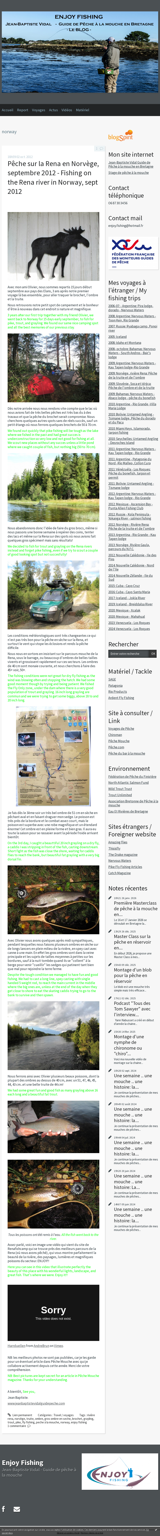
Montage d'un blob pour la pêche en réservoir (133, 975)
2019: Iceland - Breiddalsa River (130, 604)
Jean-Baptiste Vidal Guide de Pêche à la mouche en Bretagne (130, 164)
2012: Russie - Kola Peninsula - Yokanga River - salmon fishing (129, 516)
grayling (88, 1419)
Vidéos (66, 110)
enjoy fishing (79, 1422)
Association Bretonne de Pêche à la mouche (133, 803)
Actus (53, 110)
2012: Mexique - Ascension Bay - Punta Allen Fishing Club (130, 506)
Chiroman (115, 735)
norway (64, 1422)
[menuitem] (9, 110)
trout (11, 1422)
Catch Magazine (119, 873)
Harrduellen (16, 1346)
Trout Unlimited (120, 795)
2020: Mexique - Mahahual (126, 616)
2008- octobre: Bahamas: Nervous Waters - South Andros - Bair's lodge (132, 353)
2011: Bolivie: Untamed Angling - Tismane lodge (131, 485)
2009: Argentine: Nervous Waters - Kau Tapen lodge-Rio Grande (132, 365)
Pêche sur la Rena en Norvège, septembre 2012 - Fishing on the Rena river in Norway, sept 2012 (53, 177)
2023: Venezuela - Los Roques (129, 623)
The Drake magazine (123, 854)
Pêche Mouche (119, 741)
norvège (20, 1419)
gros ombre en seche (57, 1419)
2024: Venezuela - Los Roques (129, 629)
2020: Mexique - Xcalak (124, 610)
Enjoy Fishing (22, 1462)
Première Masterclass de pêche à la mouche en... (136, 908)
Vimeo (58, 1346)
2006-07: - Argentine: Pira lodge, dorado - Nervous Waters (130, 308)
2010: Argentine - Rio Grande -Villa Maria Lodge (132, 406)
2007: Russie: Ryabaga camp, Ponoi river (132, 328)
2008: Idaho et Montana (124, 342)
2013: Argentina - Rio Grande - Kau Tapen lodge (132, 537)
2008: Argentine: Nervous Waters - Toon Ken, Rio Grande (132, 318)
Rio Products (117, 691)
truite (30, 1419)
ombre (39, 1419)
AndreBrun (41, 1346)
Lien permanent (20, 1415)
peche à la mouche (47, 1422)
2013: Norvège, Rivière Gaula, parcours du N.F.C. (129, 547)
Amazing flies (117, 842)
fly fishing (28, 1422)
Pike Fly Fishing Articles (125, 867)
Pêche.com (116, 747)
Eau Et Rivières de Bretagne (128, 811)
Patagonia (115, 685)
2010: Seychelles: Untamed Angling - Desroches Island (133, 441)
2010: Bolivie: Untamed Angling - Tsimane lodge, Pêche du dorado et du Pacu (132, 418)
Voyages (38, 110)
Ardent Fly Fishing (121, 698)
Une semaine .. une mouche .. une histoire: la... (133, 1081)
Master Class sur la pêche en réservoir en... (132, 941)
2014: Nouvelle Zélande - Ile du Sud (130, 577)
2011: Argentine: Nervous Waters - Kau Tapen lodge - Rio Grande (132, 451)
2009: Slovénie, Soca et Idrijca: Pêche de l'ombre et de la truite (131, 385)
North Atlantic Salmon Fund (128, 782)
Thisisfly (114, 848)
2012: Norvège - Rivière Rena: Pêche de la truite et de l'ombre (131, 526)
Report (22, 110)
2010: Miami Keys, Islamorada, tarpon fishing (129, 430)
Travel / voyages (63, 1415)
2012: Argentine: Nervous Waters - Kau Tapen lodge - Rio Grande (132, 496)
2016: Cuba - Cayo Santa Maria (129, 592)
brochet (77, 1419)
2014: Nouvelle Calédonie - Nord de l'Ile (131, 567)
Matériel (82, 110)
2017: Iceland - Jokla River (126, 598)
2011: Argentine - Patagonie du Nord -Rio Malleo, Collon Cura (130, 461)
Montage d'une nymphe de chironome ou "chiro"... (129, 1045)
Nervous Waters (119, 860)
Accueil (7, 110)
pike (18, 1422)
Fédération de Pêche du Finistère (132, 776)
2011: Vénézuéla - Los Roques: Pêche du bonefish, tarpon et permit (129, 473)
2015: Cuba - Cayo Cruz (124, 586)
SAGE (112, 679)
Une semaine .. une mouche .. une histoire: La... (133, 1181)
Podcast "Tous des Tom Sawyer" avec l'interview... (132, 1008)
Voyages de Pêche (121, 728)
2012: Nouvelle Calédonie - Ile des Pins (132, 557)
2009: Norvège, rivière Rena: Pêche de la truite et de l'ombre (132, 375)
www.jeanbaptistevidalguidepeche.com (36, 1403)
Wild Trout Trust (120, 789)
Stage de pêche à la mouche (128, 172)
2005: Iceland (117, 336)
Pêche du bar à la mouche (126, 753)
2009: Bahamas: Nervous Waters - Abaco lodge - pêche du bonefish (131, 396)
